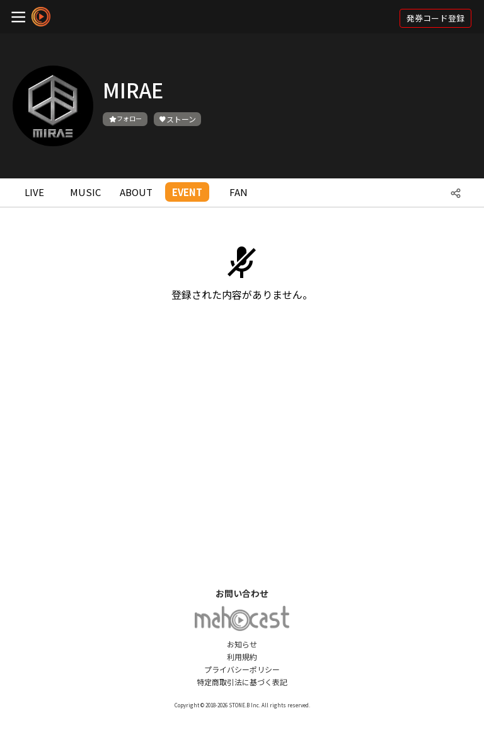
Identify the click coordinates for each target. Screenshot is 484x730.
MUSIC (85, 192)
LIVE (34, 192)
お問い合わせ (242, 593)
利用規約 (242, 656)
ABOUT (136, 192)
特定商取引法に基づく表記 (242, 681)
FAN (238, 192)
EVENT (187, 192)
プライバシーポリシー (242, 669)
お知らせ (242, 644)
